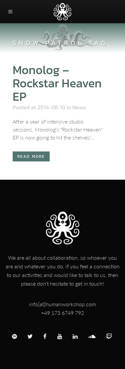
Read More (31, 156)
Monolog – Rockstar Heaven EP (57, 83)
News (79, 107)
